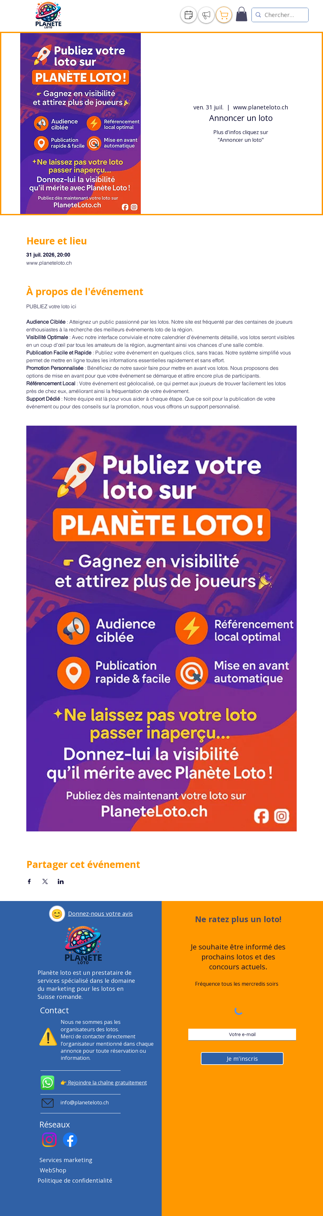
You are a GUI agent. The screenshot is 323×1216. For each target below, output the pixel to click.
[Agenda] (189, 15)
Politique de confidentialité (75, 1180)
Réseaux (54, 1124)
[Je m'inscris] (242, 1058)
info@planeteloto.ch (84, 1102)
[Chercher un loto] (280, 15)
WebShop (53, 1170)
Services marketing (65, 1160)
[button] (57, 914)
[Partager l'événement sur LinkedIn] (61, 881)
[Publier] (206, 15)
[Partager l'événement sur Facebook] (29, 881)
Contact (54, 1010)
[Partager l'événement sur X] (45, 881)
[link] (241, 14)
